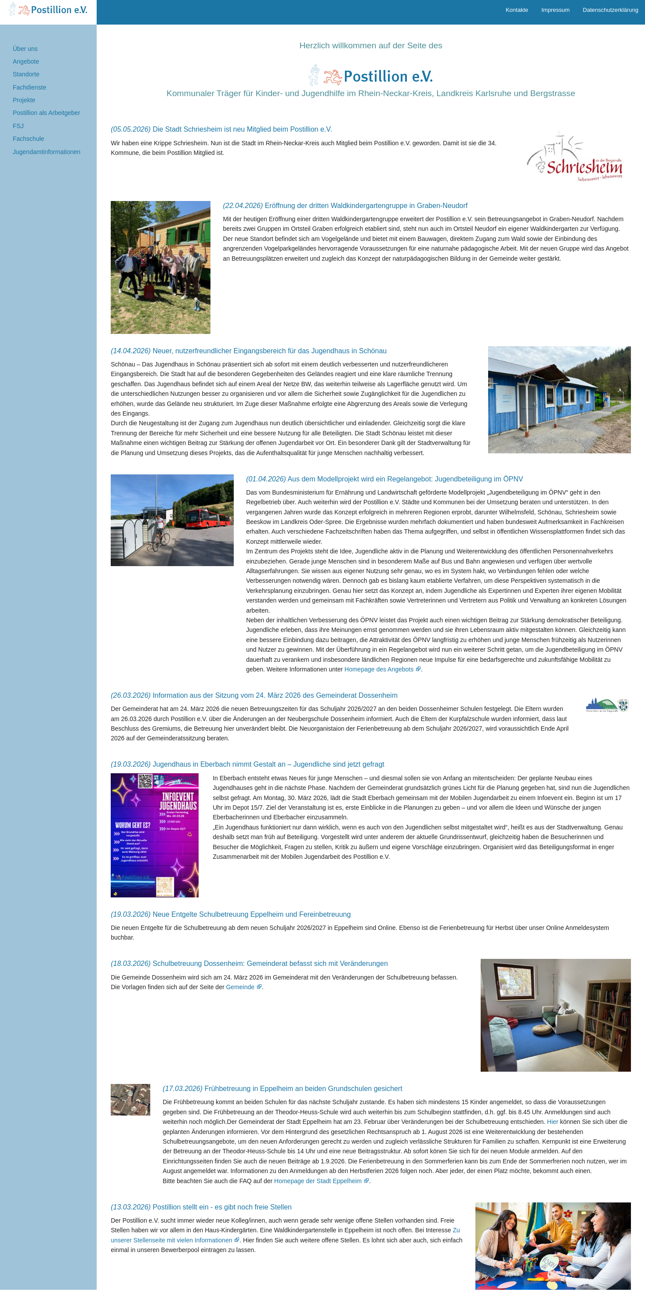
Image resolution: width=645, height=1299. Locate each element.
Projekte (24, 100)
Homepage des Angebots (378, 669)
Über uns (25, 48)
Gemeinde (240, 986)
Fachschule (28, 138)
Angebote (26, 61)
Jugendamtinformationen (46, 151)
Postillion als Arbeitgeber (46, 112)
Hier (552, 1121)
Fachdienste (29, 87)
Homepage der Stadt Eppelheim (318, 1180)
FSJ (18, 125)
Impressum (555, 10)
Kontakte (517, 10)
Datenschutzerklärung (610, 10)
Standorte (26, 74)
